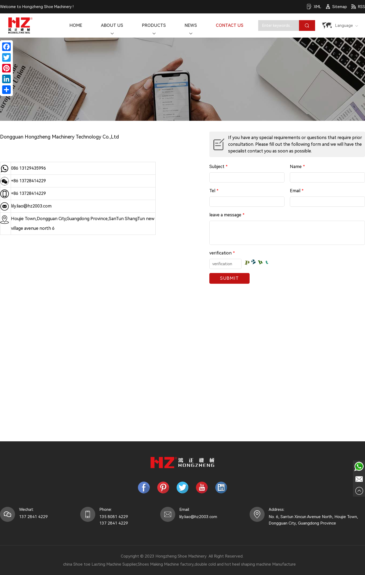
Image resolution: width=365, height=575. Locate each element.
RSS (358, 6)
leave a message (226, 215)
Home (76, 25)
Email (297, 191)
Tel (213, 191)
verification (222, 253)
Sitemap (336, 6)
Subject (218, 166)
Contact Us (229, 25)
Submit (229, 278)
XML (314, 6)
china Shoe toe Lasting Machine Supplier (100, 564)
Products (154, 29)
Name (297, 166)
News (191, 29)
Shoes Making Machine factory (166, 564)
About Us (112, 29)
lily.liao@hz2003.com (31, 206)
